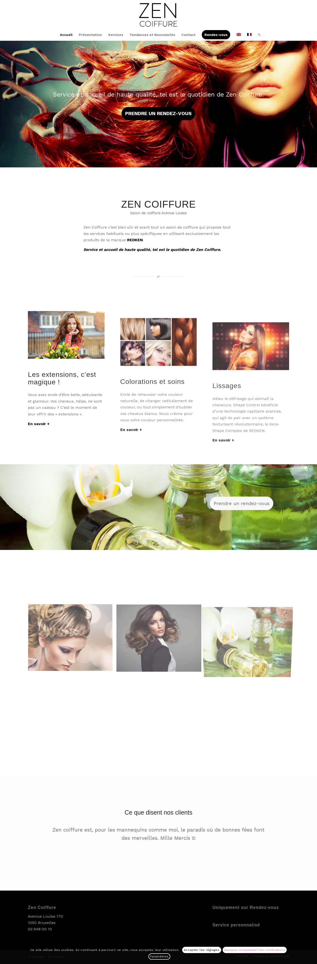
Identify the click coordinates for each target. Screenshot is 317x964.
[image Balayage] (72, 640)
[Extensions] (66, 368)
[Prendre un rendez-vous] (241, 503)
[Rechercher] (257, 35)
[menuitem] (66, 35)
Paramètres (159, 956)
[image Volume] (160, 640)
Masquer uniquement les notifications (254, 950)
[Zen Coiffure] (158, 14)
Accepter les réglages (201, 950)
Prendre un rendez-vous (158, 112)
